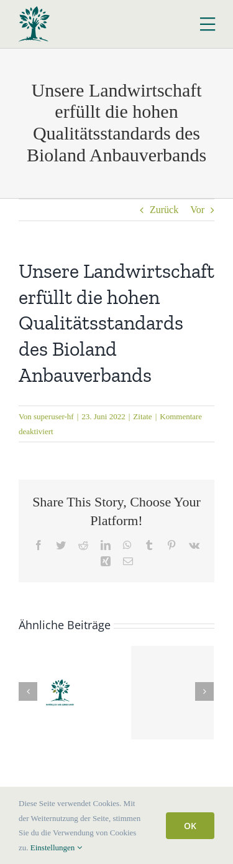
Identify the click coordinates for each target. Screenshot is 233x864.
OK (190, 826)
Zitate (142, 416)
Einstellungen (56, 847)
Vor (197, 209)
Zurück (164, 209)
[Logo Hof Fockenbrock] (34, 11)
